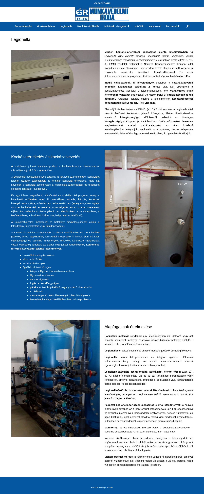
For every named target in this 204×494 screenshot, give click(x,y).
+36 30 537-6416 (102, 3)
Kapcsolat (155, 26)
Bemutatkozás (23, 26)
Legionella (66, 26)
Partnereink (173, 26)
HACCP (139, 26)
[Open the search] (188, 26)
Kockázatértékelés (88, 26)
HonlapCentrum (106, 487)
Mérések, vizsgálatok (116, 26)
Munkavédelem (46, 26)
